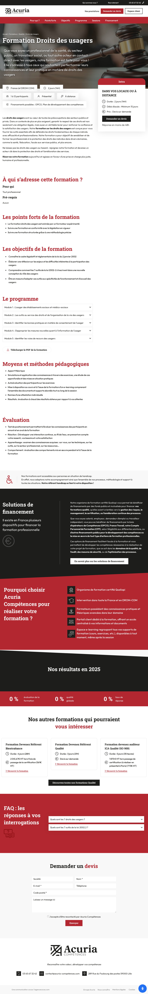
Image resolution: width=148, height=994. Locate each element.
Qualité (21, 34)
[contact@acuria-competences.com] (41, 973)
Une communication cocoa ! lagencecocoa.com (30, 989)
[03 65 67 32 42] (18, 973)
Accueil (5, 34)
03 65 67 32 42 (30, 973)
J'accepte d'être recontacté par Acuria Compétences (75, 916)
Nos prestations (92, 11)
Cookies (132, 989)
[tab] (121, 81)
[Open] (142, 988)
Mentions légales (119, 989)
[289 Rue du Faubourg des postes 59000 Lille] (84, 973)
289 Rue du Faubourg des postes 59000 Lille (110, 973)
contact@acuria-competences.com (62, 973)
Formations (13, 34)
